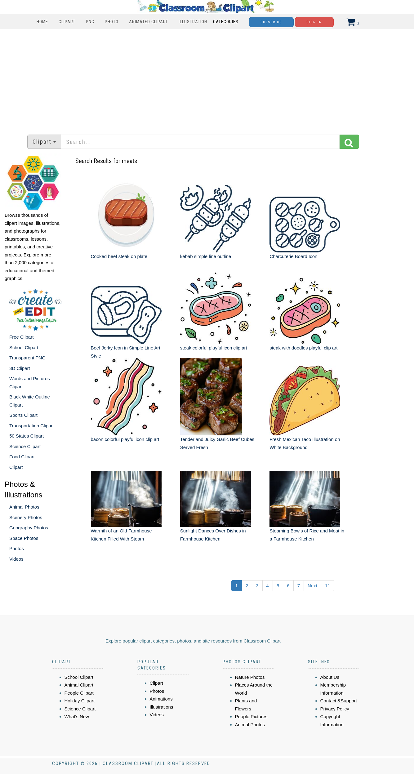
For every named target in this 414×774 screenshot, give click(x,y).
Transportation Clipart (31, 425)
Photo (111, 21)
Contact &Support (338, 700)
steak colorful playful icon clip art (213, 347)
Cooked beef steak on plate (119, 256)
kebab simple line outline (205, 256)
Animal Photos (24, 506)
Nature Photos (250, 677)
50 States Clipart (26, 435)
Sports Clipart (23, 415)
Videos (16, 559)
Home (42, 21)
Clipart (67, 21)
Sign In (314, 22)
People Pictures (251, 716)
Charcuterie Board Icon (293, 256)
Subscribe (271, 22)
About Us (330, 677)
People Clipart (79, 693)
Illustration (193, 21)
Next (312, 585)
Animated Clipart (148, 21)
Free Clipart (21, 337)
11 (327, 585)
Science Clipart (25, 446)
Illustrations (161, 707)
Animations (161, 698)
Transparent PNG (27, 357)
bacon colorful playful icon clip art (125, 439)
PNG (90, 21)
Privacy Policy (334, 708)
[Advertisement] (207, 78)
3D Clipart (19, 368)
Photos (16, 548)
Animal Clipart (79, 684)
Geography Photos (28, 527)
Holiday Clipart (80, 700)
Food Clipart (22, 456)
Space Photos (23, 538)
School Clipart (23, 347)
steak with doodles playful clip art (303, 347)
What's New (77, 716)
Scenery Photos (25, 517)
